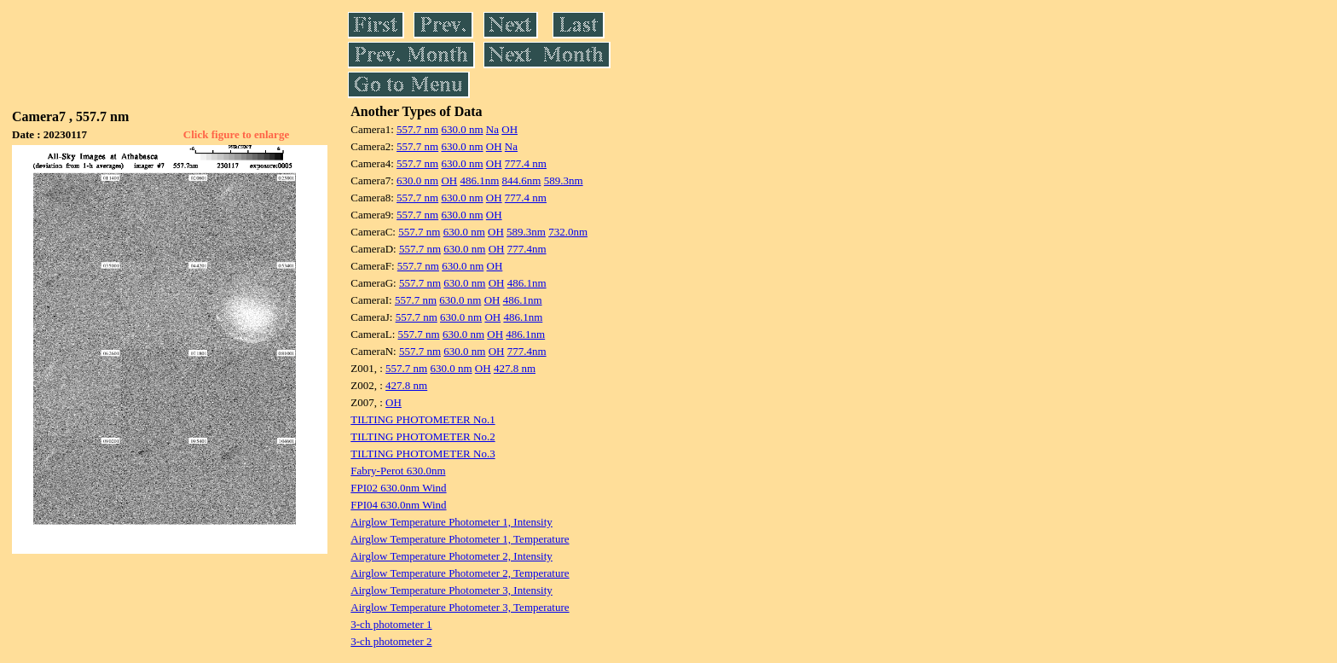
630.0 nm (462, 129)
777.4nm (527, 248)
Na (492, 129)
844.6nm (521, 180)
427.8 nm (514, 368)
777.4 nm (526, 163)
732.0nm (567, 231)
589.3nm (563, 180)
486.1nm (479, 180)
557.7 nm (417, 129)
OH (509, 129)
